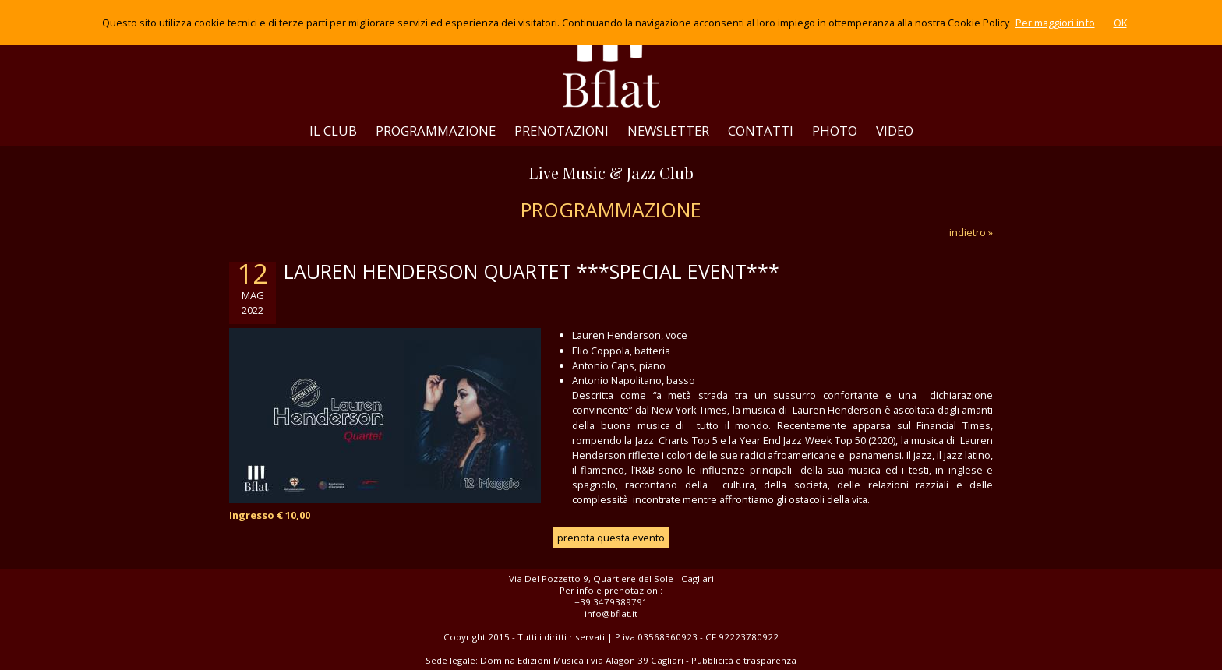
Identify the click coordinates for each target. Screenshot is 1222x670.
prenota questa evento (611, 538)
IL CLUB (333, 130)
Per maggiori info (1055, 23)
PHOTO (834, 130)
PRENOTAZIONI (561, 130)
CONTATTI (760, 130)
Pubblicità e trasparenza (743, 660)
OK (1120, 23)
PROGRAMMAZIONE (436, 130)
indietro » (971, 232)
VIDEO (894, 130)
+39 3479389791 (611, 602)
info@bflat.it (611, 613)
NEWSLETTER (668, 130)
